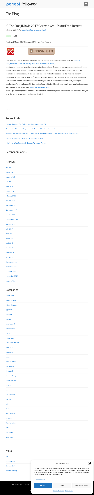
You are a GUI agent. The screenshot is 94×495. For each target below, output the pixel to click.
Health (8, 409)
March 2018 (10, 191)
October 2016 (11, 271)
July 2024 (9, 168)
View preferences (81, 485)
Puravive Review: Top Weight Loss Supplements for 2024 (27, 124)
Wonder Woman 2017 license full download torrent (24, 138)
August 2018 (10, 177)
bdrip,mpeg (10, 338)
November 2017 (11, 210)
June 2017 (9, 234)
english (8, 385)
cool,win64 (9, 352)
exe (7, 390)
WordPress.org (11, 471)
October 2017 (11, 215)
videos (8, 428)
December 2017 (11, 205)
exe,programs (11, 395)
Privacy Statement (58, 491)
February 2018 (11, 196)
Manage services (40, 479)
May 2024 (9, 172)
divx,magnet (10, 366)
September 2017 (12, 220)
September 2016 (12, 276)
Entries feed (10, 461)
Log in (8, 457)
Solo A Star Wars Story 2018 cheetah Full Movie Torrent (26, 143)
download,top (27, 30)
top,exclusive (10, 414)
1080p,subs (10, 296)
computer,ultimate (12, 343)
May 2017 (9, 238)
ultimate (9, 418)
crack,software (11, 362)
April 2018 (9, 187)
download (9, 371)
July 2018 (9, 182)
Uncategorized (40, 30)
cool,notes (9, 348)
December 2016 (11, 262)
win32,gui (9, 432)
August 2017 (10, 224)
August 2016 (10, 281)
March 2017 (10, 248)
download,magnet (12, 376)
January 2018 (10, 201)
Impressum (69, 491)
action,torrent (11, 300)
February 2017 (11, 253)
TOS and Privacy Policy (20, 484)
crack (7, 357)
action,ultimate (11, 305)
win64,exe (9, 437)
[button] (89, 463)
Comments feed (11, 466)
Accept (43, 485)
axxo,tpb (9, 333)
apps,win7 (9, 310)
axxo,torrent (10, 329)
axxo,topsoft (10, 324)
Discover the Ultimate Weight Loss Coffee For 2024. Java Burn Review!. (32, 129)
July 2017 (9, 229)
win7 (7, 442)
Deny (62, 485)
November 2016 (11, 267)
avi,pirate (9, 314)
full (7, 404)
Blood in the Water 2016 (40, 87)
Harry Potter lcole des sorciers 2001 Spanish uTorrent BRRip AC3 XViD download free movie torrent (42, 134)
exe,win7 (9, 399)
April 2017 (9, 243)
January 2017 (10, 257)
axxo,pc (8, 319)
